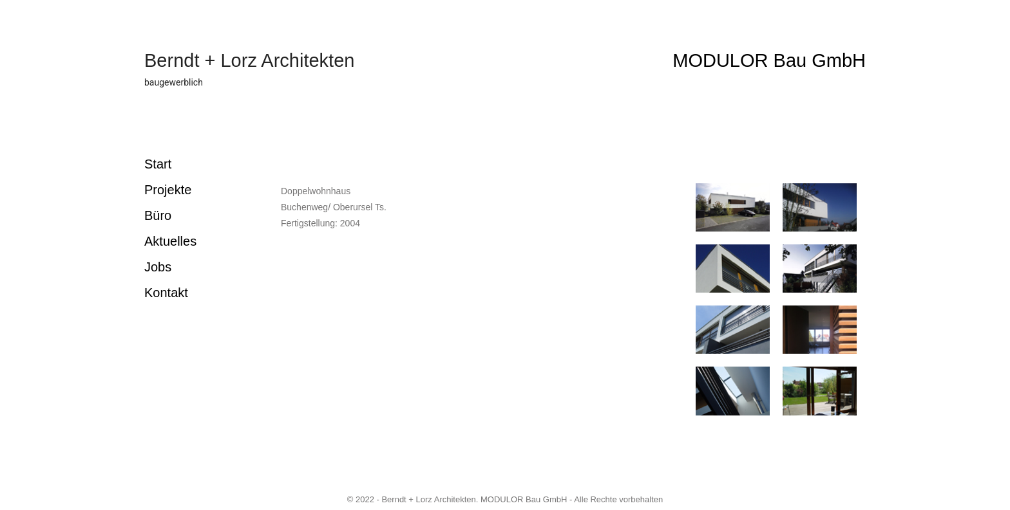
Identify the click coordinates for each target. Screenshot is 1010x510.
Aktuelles (170, 241)
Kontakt (166, 293)
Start (157, 164)
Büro (157, 215)
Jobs (157, 267)
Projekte (167, 190)
